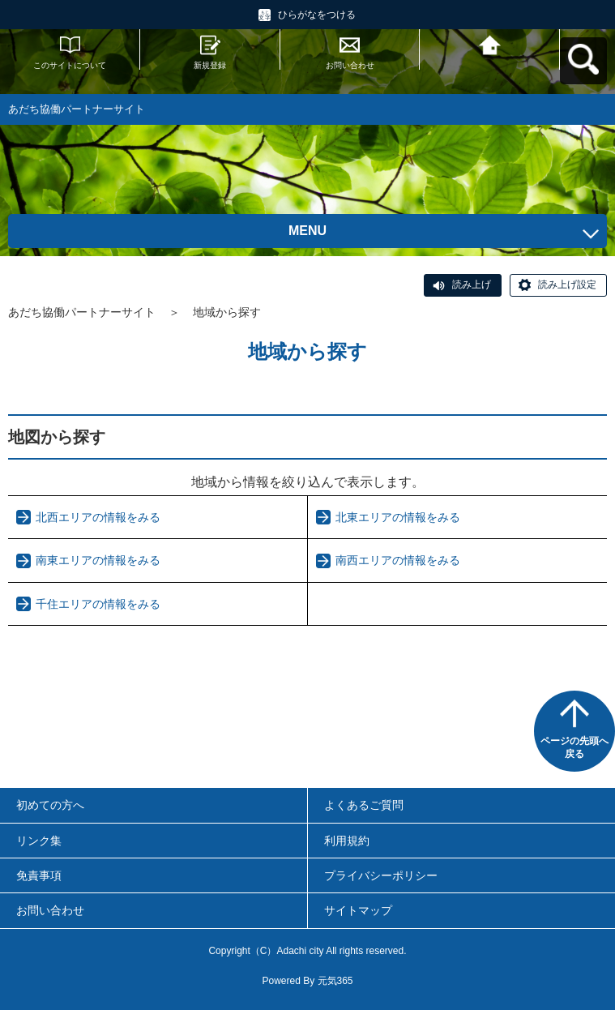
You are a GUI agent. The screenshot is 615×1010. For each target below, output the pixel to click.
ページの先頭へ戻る (574, 747)
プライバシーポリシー (381, 875)
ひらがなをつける (317, 14)
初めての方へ (50, 804)
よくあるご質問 (364, 804)
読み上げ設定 (567, 284)
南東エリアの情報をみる (98, 560)
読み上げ (471, 284)
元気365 (335, 980)
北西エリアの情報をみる (98, 517)
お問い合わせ (350, 65)
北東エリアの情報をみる (397, 517)
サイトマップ (358, 910)
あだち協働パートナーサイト (82, 312)
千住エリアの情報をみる (98, 603)
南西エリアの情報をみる (397, 560)
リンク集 (39, 840)
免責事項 (39, 875)
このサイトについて (69, 65)
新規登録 (210, 65)
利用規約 (346, 840)
